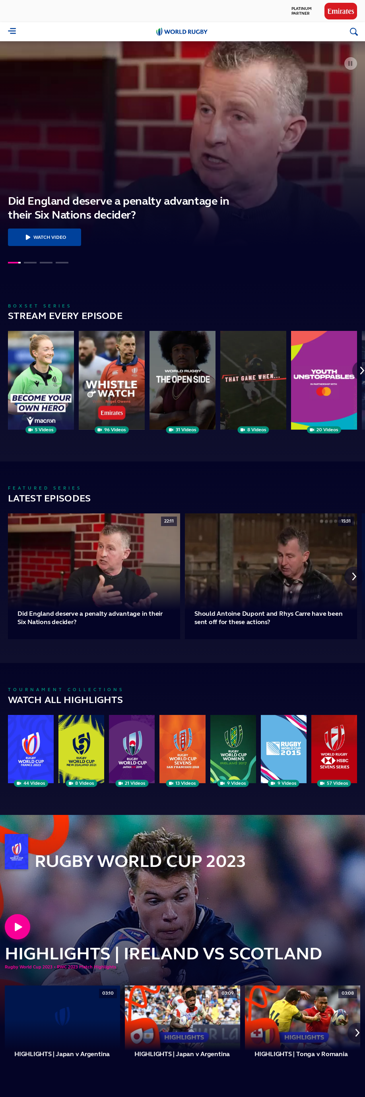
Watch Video (44, 237)
